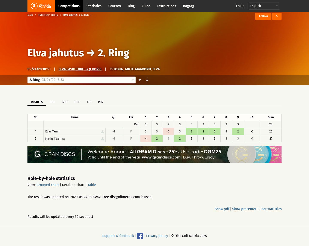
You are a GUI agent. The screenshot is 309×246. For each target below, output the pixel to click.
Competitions (69, 6)
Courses (114, 6)
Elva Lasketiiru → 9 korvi (80, 69)
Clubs (146, 6)
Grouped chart (47, 185)
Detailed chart (73, 185)
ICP (89, 102)
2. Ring (113, 53)
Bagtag (188, 6)
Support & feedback (118, 236)
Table (92, 185)
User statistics (270, 209)
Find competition (48, 15)
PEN (100, 102)
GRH (65, 102)
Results (37, 102)
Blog (131, 6)
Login (240, 6)
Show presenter (244, 209)
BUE (52, 102)
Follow (263, 16)
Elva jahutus (55, 53)
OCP (77, 102)
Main (30, 15)
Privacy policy (157, 236)
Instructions (166, 6)
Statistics (93, 6)
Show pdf (222, 209)
